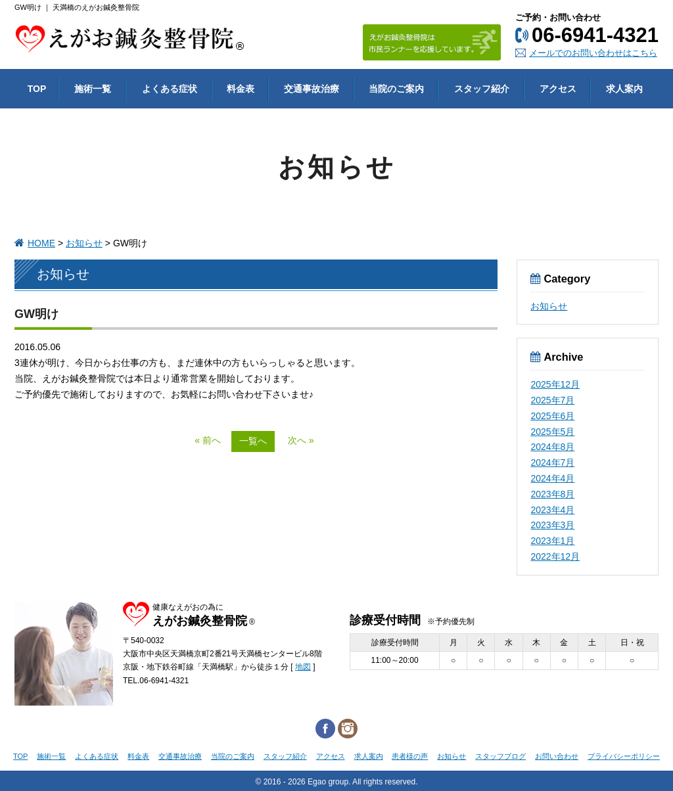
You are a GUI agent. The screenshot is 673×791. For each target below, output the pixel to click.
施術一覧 (51, 756)
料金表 (138, 756)
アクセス (330, 756)
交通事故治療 (180, 756)
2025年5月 (552, 431)
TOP (20, 756)
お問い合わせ (556, 756)
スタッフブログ (500, 756)
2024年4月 (552, 478)
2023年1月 (552, 540)
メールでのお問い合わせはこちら (593, 53)
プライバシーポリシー (624, 756)
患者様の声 (410, 756)
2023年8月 (552, 494)
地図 (303, 666)
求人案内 (368, 756)
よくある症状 (96, 756)
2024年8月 (552, 446)
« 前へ (208, 440)
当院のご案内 (232, 756)
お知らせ (84, 243)
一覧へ (253, 441)
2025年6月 (552, 416)
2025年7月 (552, 400)
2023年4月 (552, 510)
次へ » (301, 440)
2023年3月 (552, 525)
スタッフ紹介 (285, 756)
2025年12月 (555, 384)
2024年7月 (552, 462)
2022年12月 (555, 556)
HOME (41, 243)
